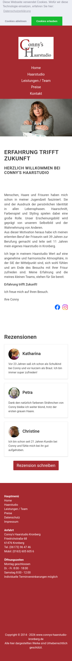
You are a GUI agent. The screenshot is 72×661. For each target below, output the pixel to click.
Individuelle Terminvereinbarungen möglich (31, 576)
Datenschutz (12, 517)
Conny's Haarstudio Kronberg (22, 534)
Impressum (11, 521)
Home (36, 68)
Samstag (17, 572)
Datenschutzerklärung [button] (17, 11)
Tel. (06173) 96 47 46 (17, 547)
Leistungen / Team (36, 81)
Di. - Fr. (16, 568)
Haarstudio (36, 74)
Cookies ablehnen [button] (16, 21)
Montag (17, 564)
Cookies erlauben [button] (46, 21)
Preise (36, 87)
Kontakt (36, 93)
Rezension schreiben (36, 465)
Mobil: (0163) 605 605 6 (19, 551)
